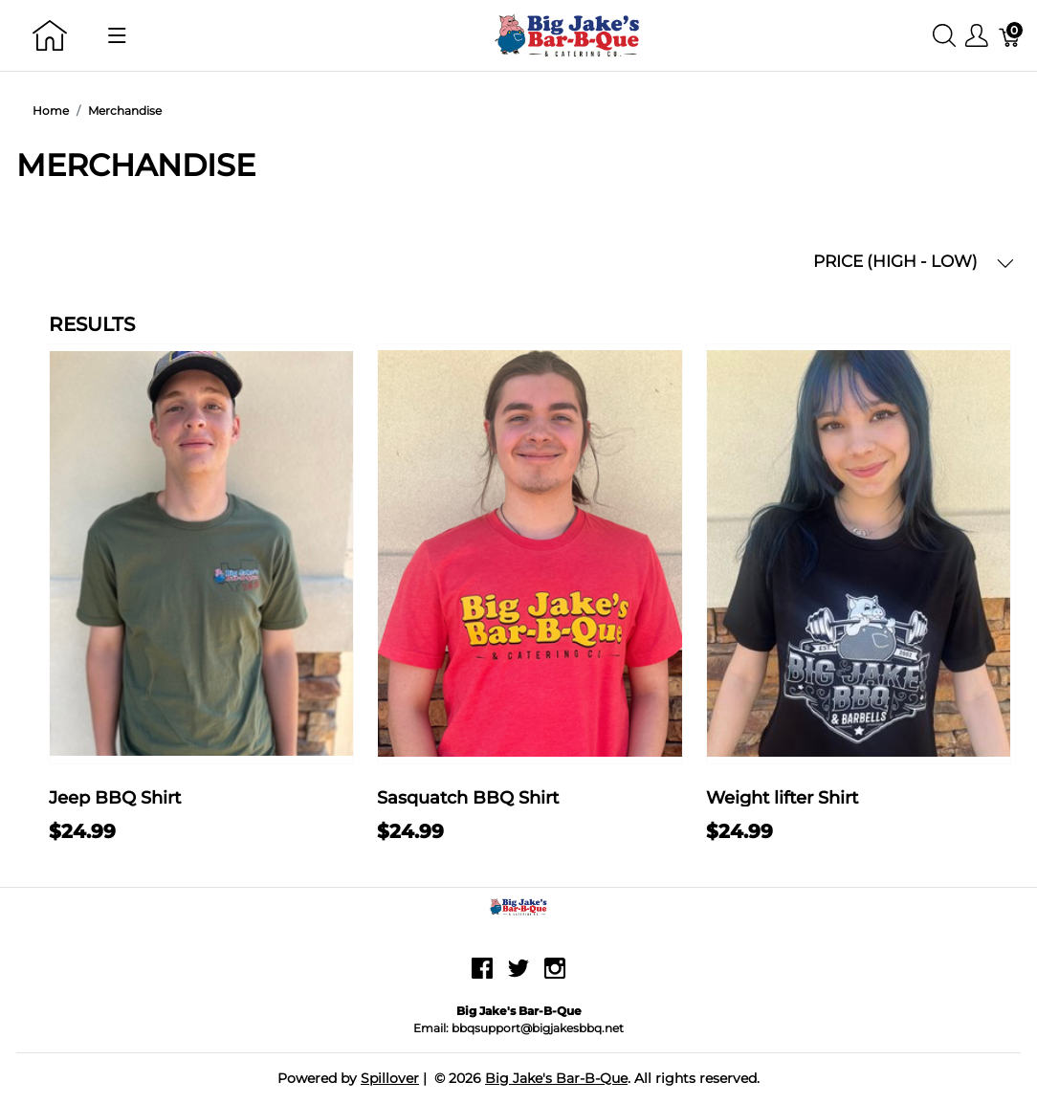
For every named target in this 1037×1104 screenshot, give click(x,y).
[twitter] (518, 976)
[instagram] (555, 976)
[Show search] (944, 36)
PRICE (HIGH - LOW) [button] (913, 262)
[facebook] (482, 976)
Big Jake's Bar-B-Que (556, 1078)
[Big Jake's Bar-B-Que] (568, 34)
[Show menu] (117, 35)
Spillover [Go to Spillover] (390, 1078)
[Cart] (1010, 36)
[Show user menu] (976, 36)
